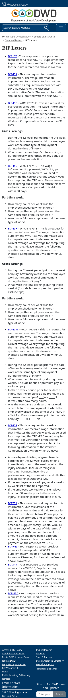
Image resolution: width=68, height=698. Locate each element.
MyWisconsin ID (11, 668)
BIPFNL (12, 546)
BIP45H (13, 228)
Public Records (44, 649)
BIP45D (13, 165)
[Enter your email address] (45, 694)
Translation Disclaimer (46, 668)
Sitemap (40, 653)
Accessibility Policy (12, 649)
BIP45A (12, 74)
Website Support (45, 664)
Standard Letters (13, 40)
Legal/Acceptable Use (14, 664)
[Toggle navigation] (61, 27)
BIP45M (13, 329)
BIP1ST (12, 56)
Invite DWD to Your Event (16, 657)
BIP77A (12, 503)
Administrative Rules (13, 653)
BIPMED (13, 593)
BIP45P (12, 425)
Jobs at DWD (9, 660)
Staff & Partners (44, 657)
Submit (59, 694)
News (5, 671)
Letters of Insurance (44, 36)
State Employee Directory (50, 660)
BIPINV (12, 564)
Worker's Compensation (18, 36)
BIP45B (12, 103)
